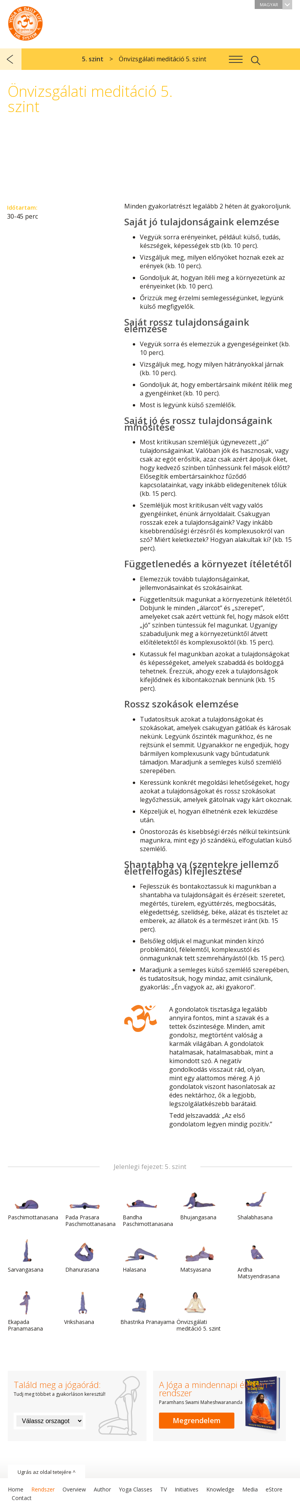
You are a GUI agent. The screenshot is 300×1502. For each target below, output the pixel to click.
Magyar (276, 4)
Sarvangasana (26, 1256)
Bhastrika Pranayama (147, 1308)
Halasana (141, 1256)
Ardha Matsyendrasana (259, 1259)
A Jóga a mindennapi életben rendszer (25, 21)
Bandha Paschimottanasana (148, 1207)
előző (10, 59)
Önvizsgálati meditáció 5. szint (199, 1311)
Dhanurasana (84, 1256)
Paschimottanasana (33, 1204)
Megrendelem (197, 1420)
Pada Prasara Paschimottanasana (90, 1207)
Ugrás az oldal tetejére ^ (46, 1471)
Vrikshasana (83, 1308)
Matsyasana (199, 1256)
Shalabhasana (256, 1204)
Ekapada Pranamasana (26, 1311)
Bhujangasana (199, 1204)
